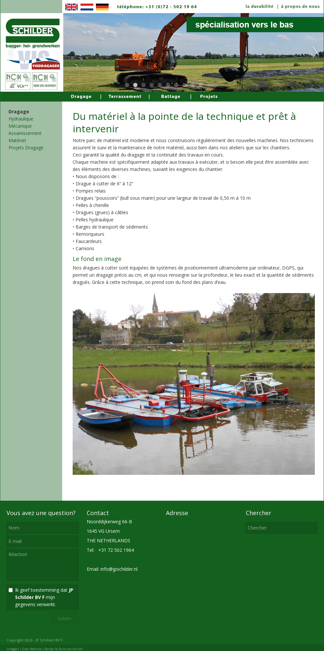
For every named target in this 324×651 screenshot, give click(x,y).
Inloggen (13, 649)
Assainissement (25, 133)
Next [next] (315, 52)
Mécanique (20, 126)
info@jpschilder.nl (118, 569)
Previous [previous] (11, 52)
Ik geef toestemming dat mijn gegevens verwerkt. (44, 597)
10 (200, 85)
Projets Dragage (26, 147)
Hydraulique (21, 119)
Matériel (17, 140)
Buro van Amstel (71, 649)
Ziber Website (32, 649)
